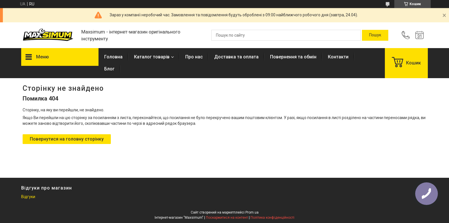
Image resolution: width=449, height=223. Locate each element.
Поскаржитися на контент (227, 218)
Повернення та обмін (293, 57)
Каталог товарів (152, 57)
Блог (109, 69)
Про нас (194, 57)
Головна (113, 57)
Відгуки (28, 196)
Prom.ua (252, 212)
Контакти (338, 57)
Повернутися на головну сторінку (67, 139)
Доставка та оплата (236, 57)
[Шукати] (375, 35)
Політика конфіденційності (272, 218)
